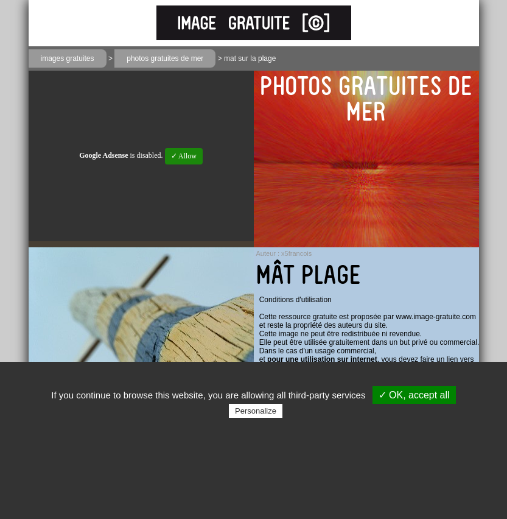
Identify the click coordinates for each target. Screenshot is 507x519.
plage (267, 58)
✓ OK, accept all (414, 395)
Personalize (255, 410)
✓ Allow (184, 156)
